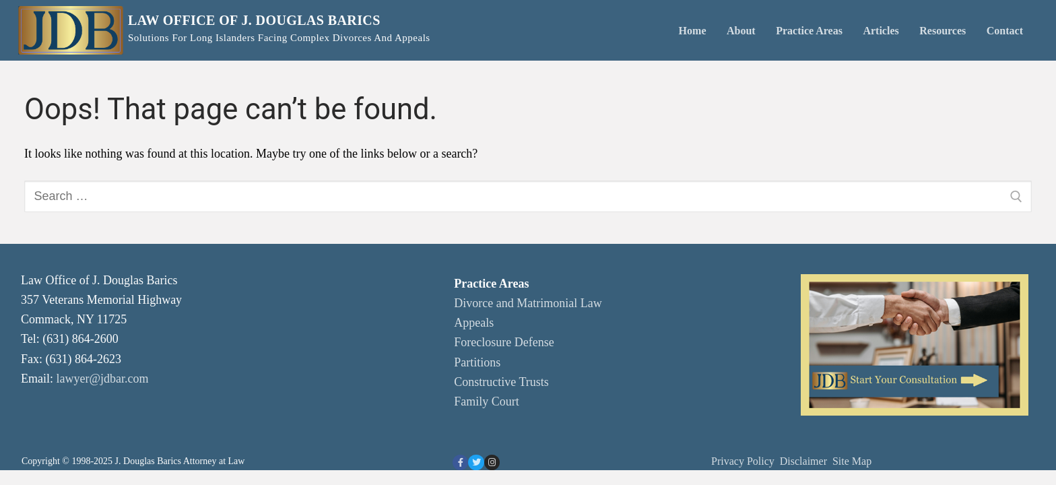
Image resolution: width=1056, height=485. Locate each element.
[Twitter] (476, 462)
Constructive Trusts (501, 382)
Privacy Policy (742, 461)
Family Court (486, 401)
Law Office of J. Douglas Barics (254, 20)
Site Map (851, 461)
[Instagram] (492, 462)
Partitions (477, 362)
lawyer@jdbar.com (103, 378)
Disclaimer (805, 461)
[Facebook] (460, 462)
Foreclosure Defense (504, 342)
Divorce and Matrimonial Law (527, 303)
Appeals (474, 322)
